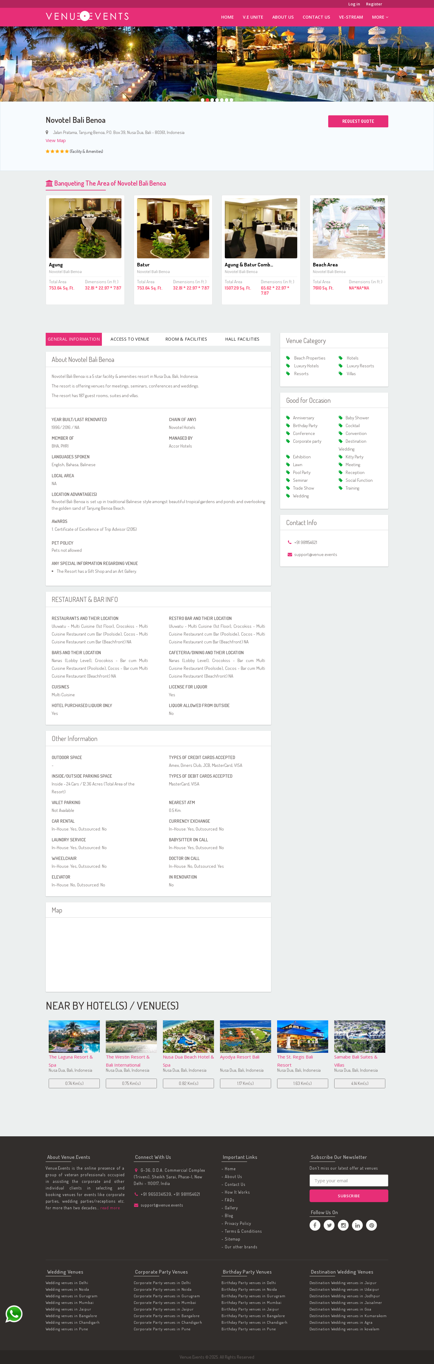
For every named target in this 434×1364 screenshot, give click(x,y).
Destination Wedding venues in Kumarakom (348, 1315)
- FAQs (228, 1199)
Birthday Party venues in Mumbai (252, 1302)
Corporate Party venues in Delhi (162, 1282)
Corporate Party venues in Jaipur (164, 1309)
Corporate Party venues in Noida (163, 1289)
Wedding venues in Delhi (67, 1282)
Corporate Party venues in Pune (162, 1328)
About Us (283, 17)
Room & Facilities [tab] (186, 339)
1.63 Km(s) (246, 1083)
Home (227, 17)
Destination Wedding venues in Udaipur (344, 1289)
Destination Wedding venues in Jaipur (343, 1282)
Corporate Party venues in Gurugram (167, 1295)
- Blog (227, 1215)
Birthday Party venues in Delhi (249, 1282)
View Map (56, 140)
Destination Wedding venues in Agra (341, 1322)
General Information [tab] (74, 339)
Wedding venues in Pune (67, 1328)
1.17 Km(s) (188, 1083)
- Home (229, 1168)
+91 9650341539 (156, 1194)
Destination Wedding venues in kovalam (345, 1328)
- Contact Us (233, 1184)
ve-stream (351, 17)
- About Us (232, 1176)
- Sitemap (231, 1238)
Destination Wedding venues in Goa (340, 1309)
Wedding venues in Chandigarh (73, 1322)
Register (374, 4)
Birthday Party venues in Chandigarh (255, 1322)
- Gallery (230, 1207)
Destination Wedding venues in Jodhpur (345, 1295)
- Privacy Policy (236, 1223)
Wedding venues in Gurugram (72, 1295)
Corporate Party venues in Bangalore (167, 1315)
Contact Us (316, 17)
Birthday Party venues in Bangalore (253, 1315)
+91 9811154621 (186, 1194)
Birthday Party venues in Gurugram (254, 1295)
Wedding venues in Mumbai (70, 1302)
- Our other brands (239, 1246)
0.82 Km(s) (131, 1083)
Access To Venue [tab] (130, 339)
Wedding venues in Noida (67, 1289)
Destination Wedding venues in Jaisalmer (346, 1302)
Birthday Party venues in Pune (249, 1328)
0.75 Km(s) (74, 1083)
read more (109, 1207)
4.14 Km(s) (302, 1083)
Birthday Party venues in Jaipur (250, 1309)
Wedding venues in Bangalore (71, 1315)
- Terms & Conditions (242, 1231)
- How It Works (236, 1192)
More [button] (380, 17)
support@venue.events (162, 1205)
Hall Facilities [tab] (242, 339)
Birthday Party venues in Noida (249, 1289)
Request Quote (358, 121)
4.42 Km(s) (360, 1083)
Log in (354, 4)
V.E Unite (253, 17)
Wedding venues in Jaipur (68, 1309)
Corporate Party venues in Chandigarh (168, 1322)
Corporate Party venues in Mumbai (165, 1302)
